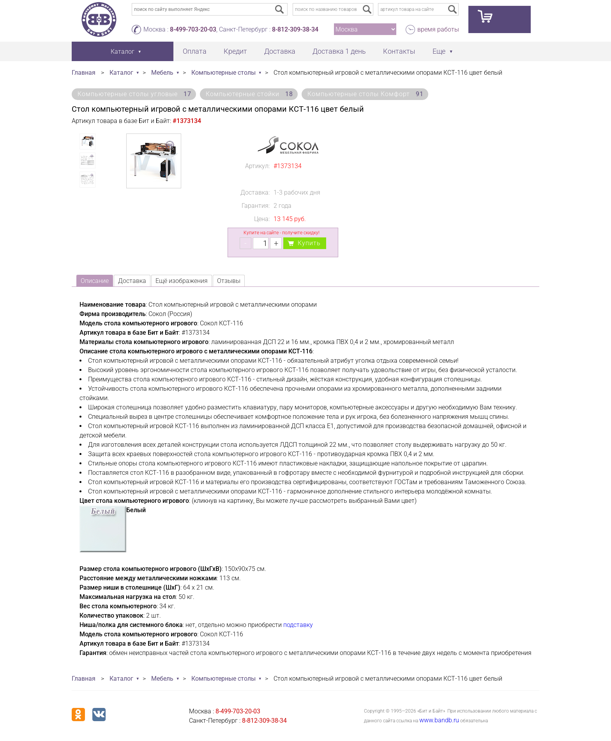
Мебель (162, 72)
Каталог (121, 72)
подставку (298, 625)
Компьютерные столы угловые (134, 94)
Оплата (195, 51)
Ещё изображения (181, 280)
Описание (95, 280)
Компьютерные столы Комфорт (365, 94)
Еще (439, 51)
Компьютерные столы (223, 72)
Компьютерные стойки (249, 94)
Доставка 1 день (339, 51)
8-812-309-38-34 (295, 29)
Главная (83, 72)
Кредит (235, 51)
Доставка (279, 51)
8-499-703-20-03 (193, 29)
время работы (438, 29)
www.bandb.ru (439, 720)
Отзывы (228, 280)
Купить (309, 243)
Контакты (399, 51)
